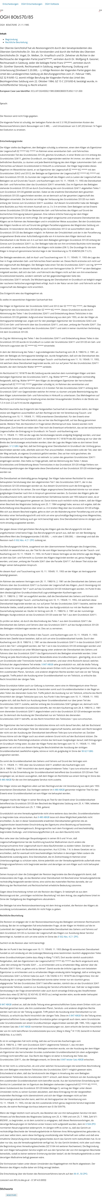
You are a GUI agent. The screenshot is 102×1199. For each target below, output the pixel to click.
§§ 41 (76, 1173)
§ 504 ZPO (91, 1124)
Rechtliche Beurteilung (16, 42)
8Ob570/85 (11, 1195)
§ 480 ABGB (5, 779)
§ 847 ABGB (47, 664)
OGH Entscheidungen (31, 4)
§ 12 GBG (14, 446)
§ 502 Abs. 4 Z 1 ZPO (24, 540)
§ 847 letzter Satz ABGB (72, 1059)
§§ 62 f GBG (87, 751)
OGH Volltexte (52, 4)
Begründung (11, 39)
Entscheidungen (10, 4)
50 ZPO (83, 1173)
